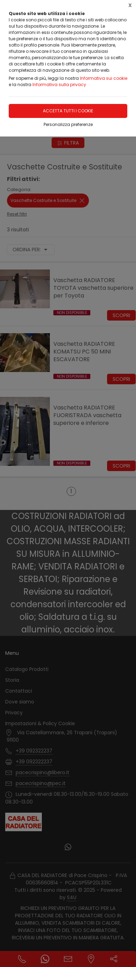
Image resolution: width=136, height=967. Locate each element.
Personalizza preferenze (68, 124)
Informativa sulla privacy (59, 84)
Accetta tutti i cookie (68, 111)
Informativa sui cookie (103, 78)
